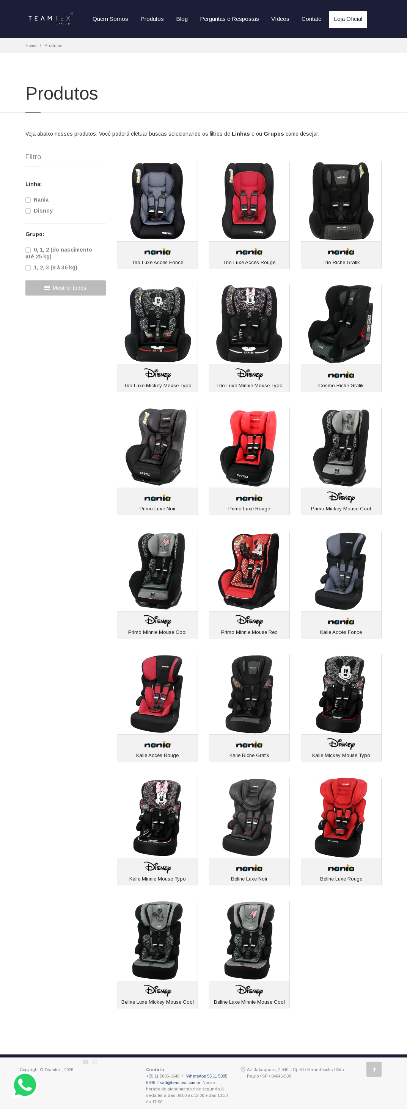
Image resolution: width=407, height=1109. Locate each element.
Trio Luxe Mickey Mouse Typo (158, 385)
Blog (182, 19)
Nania (37, 200)
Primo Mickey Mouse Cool (341, 508)
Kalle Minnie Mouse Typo (157, 879)
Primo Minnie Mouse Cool (157, 632)
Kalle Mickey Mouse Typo (341, 755)
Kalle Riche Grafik (249, 755)
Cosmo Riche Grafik (341, 385)
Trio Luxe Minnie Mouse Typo (249, 385)
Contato (312, 19)
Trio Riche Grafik (341, 262)
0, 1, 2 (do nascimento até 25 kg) (58, 253)
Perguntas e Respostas (229, 19)
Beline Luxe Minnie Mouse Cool (249, 1002)
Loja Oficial (348, 19)
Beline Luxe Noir (249, 879)
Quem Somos (110, 19)
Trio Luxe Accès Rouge (249, 262)
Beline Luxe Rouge (341, 879)
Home (30, 45)
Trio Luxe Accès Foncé (157, 262)
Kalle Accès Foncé (341, 632)
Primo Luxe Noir (158, 508)
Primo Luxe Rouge (249, 508)
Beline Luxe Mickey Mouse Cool (157, 1002)
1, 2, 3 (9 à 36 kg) (51, 267)
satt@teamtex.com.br (180, 1082)
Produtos (152, 19)
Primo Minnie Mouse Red (249, 632)
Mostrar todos (65, 288)
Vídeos (280, 19)
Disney (39, 211)
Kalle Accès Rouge (157, 755)
